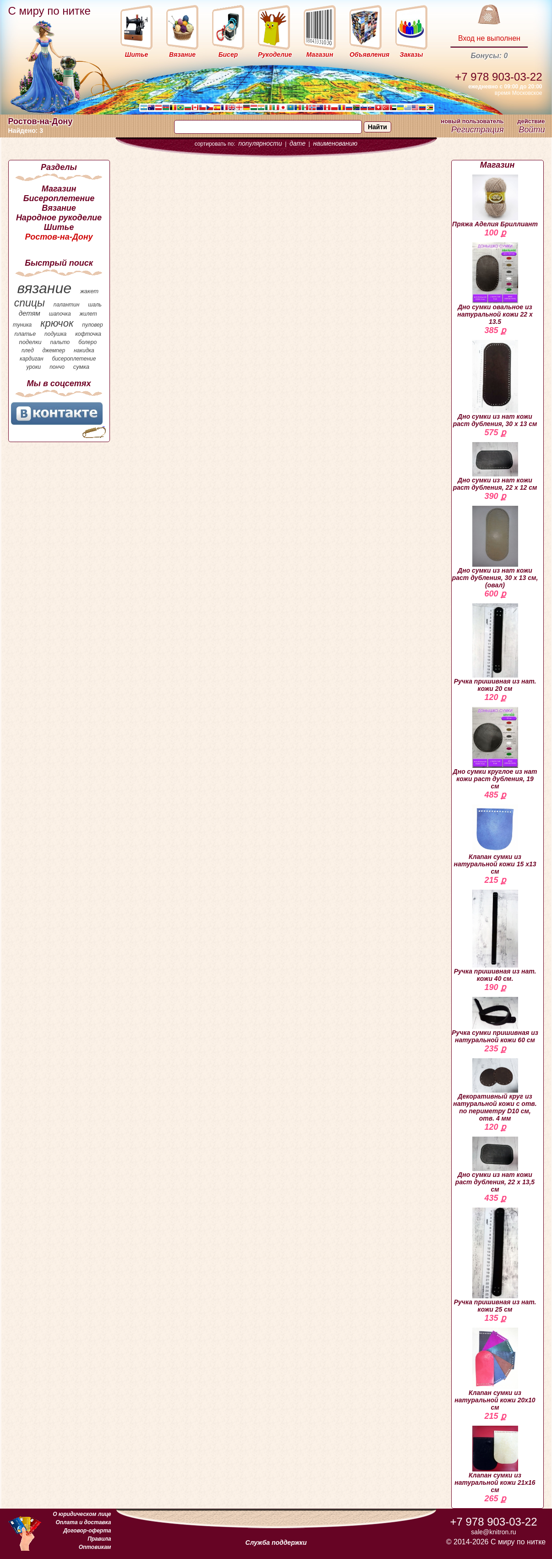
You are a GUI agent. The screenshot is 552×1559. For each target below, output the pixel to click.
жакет (89, 291)
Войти (532, 129)
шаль (95, 304)
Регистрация (477, 129)
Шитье (59, 227)
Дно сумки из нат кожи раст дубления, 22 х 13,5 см (495, 1165)
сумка (81, 366)
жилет (88, 314)
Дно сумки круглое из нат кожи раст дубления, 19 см (495, 748)
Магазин (59, 188)
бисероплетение (74, 359)
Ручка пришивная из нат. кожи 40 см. (495, 936)
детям (29, 313)
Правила (99, 1539)
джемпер (53, 350)
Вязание (59, 208)
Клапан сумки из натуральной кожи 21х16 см (494, 1459)
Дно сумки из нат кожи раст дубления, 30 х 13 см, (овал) (495, 547)
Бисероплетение (58, 198)
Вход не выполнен (489, 38)
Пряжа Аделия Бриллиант (495, 201)
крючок (56, 323)
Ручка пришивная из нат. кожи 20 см (495, 647)
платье (25, 333)
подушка (55, 334)
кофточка (88, 334)
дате (298, 143)
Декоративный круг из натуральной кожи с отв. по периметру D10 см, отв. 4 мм (494, 1090)
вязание (44, 288)
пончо (57, 367)
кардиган (31, 359)
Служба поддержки (276, 1542)
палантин (67, 304)
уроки (34, 367)
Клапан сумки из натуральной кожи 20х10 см (494, 1369)
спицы (29, 303)
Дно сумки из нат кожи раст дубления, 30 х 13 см (495, 383)
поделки (30, 342)
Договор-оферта (87, 1530)
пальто (60, 342)
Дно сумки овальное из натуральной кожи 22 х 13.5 (495, 283)
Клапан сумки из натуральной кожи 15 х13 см (495, 839)
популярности (260, 143)
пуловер (92, 325)
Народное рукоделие (59, 217)
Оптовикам (95, 1547)
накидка (84, 350)
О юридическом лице (82, 1514)
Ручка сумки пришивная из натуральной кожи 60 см (495, 1020)
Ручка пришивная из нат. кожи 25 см (495, 1260)
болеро (87, 342)
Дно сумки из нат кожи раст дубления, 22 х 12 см (495, 466)
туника (22, 325)
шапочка (60, 314)
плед (28, 350)
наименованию (335, 143)
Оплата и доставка (83, 1522)
